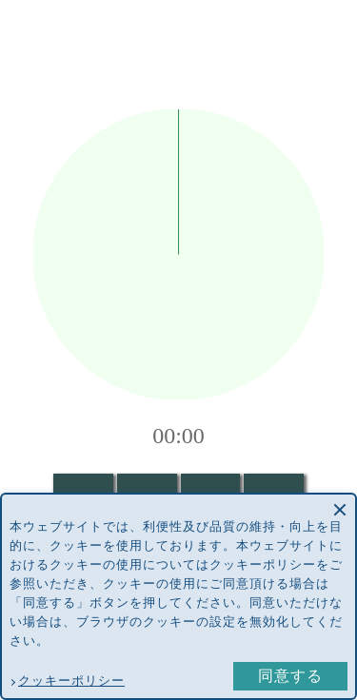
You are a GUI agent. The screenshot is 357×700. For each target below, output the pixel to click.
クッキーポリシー (71, 680)
